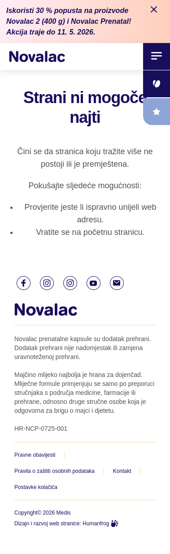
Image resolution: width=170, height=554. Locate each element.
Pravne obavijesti (34, 455)
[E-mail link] (117, 283)
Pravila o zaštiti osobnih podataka (54, 471)
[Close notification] (154, 10)
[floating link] (156, 83)
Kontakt (122, 471)
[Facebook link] (23, 283)
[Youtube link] (93, 283)
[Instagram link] (47, 283)
